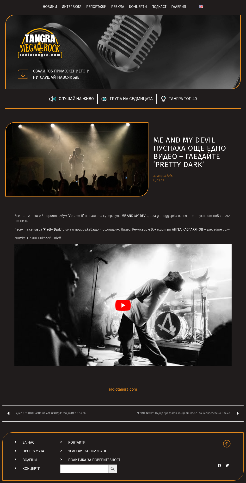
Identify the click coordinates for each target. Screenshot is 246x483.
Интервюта (71, 7)
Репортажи (96, 7)
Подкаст (159, 7)
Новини (50, 7)
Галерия (178, 7)
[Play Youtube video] (123, 305)
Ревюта (117, 7)
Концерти (138, 7)
